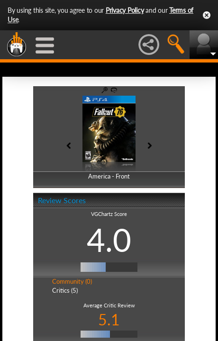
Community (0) (72, 281)
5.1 (109, 319)
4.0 (109, 240)
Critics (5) (65, 290)
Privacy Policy (125, 10)
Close (206, 15)
